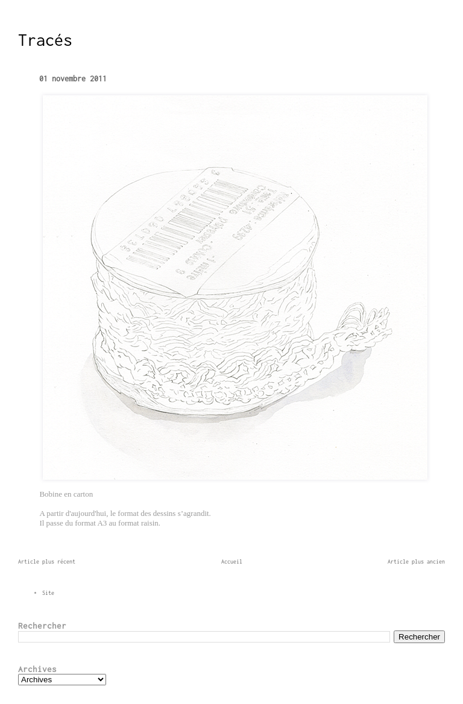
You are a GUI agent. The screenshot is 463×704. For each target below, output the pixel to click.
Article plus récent (46, 561)
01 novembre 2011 (73, 78)
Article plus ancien (416, 561)
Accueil (231, 561)
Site (48, 592)
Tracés (45, 39)
